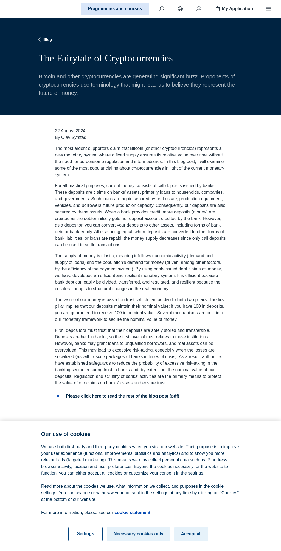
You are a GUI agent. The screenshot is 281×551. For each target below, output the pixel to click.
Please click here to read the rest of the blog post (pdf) (122, 396)
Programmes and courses (115, 8)
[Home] (24, 9)
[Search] (162, 9)
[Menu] (268, 9)
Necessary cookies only (138, 536)
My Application (233, 8)
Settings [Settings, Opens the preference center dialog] (85, 536)
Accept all (191, 536)
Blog (44, 39)
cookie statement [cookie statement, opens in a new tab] (132, 515)
